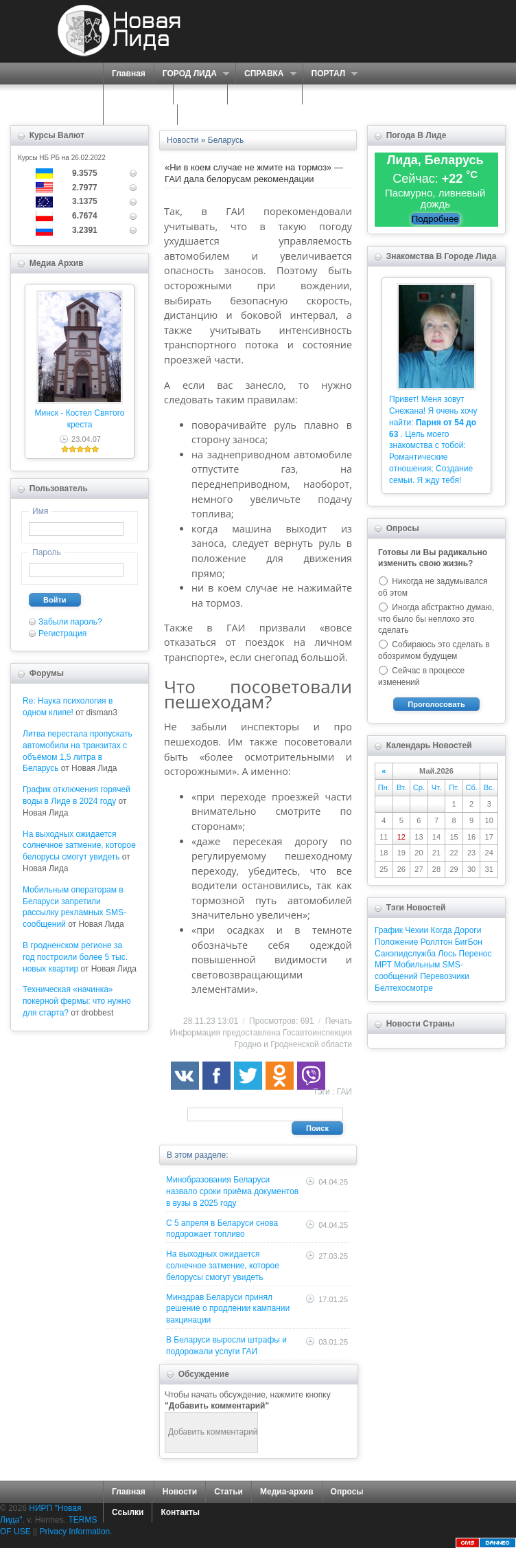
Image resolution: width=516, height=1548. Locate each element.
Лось (447, 953)
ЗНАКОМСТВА (265, 94)
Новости (180, 1491)
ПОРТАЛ (330, 74)
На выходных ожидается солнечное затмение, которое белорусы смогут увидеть (79, 845)
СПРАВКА (265, 74)
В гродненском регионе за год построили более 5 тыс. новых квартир (75, 957)
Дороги (467, 930)
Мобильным (417, 964)
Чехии (416, 930)
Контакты (180, 1512)
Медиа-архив (287, 1491)
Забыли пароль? (70, 622)
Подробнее (435, 219)
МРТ (383, 964)
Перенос (475, 953)
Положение (396, 942)
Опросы (347, 1491)
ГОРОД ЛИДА (191, 74)
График (389, 930)
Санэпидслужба (405, 953)
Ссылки (127, 1512)
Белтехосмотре (404, 988)
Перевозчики (444, 976)
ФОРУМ (326, 94)
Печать (338, 1021)
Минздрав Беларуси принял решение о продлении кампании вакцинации (228, 1308)
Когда (441, 930)
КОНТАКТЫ (209, 115)
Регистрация (62, 633)
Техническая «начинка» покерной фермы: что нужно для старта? (77, 1001)
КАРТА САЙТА (140, 115)
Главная (128, 73)
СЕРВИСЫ (135, 94)
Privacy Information (75, 1531)
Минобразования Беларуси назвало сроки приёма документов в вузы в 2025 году (232, 1191)
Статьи (228, 1491)
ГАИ (344, 1092)
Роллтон (437, 942)
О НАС (196, 94)
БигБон (468, 942)
